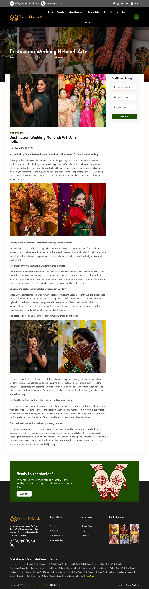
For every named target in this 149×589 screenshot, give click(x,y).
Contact (88, 22)
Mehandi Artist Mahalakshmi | (70, 568)
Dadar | (29, 576)
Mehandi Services (75, 12)
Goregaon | (37, 576)
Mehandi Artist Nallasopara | (43, 572)
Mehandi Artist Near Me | (114, 564)
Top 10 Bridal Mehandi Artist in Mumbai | (90, 564)
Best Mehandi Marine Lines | (20, 568)
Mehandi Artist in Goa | (18, 564)
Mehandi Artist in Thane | (64, 572)
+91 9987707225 (54, 3)
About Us (60, 12)
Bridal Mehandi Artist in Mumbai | (63, 564)
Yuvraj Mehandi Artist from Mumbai (36, 585)
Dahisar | (29, 572)
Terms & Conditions (132, 585)
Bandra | (92, 568)
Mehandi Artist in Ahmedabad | (38, 564)
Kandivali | (14, 572)
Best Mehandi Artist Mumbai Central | (44, 568)
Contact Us (84, 535)
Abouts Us (54, 531)
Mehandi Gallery (94, 12)
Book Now (124, 116)
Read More (90, 576)
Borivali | (22, 572)
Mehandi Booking (111, 12)
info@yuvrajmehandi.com (27, 3)
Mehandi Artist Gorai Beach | (52, 576)
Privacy (119, 585)
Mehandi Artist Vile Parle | (105, 568)
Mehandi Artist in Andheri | (125, 572)
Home (50, 12)
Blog (123, 12)
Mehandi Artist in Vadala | (105, 572)
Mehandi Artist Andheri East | (74, 576)
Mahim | (85, 568)
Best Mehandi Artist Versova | (84, 572)
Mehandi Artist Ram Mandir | (126, 568)
